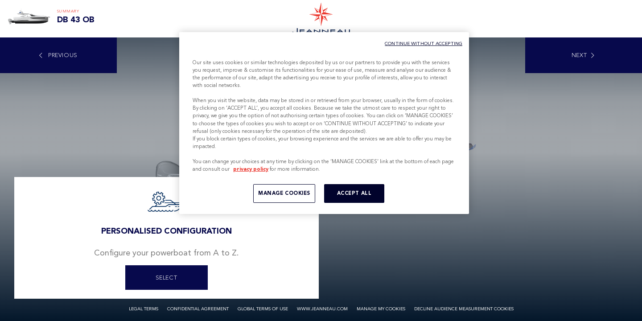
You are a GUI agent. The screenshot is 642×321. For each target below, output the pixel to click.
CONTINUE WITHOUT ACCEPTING (423, 43)
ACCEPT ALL (354, 193)
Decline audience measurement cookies (464, 309)
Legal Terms (143, 309)
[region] (324, 123)
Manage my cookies (381, 309)
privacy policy (250, 169)
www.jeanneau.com (322, 309)
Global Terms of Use (263, 309)
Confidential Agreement (198, 309)
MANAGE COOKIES (284, 193)
